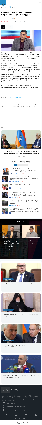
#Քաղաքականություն (8, 279)
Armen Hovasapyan (14, 213)
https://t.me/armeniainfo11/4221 (15, 97)
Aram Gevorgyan (14, 181)
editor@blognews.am (11, 403)
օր (15, 165)
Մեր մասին (18, 418)
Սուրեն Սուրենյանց (15, 188)
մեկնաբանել (24, 21)
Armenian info (5, 19)
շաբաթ (20, 165)
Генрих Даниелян (16, 173)
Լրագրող (12, 197)
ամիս (25, 165)
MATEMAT (22, 423)
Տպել (4, 127)
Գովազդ (25, 418)
